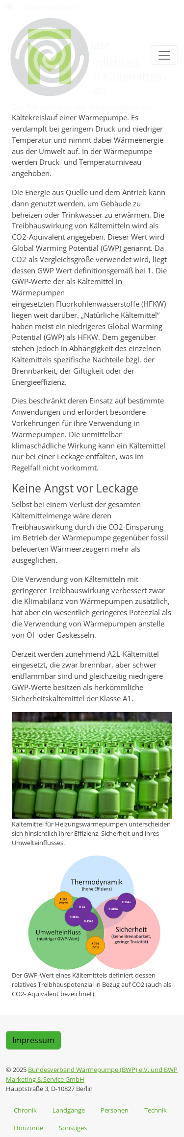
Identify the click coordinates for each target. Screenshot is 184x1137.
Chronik (25, 1110)
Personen (115, 1110)
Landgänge (69, 1110)
